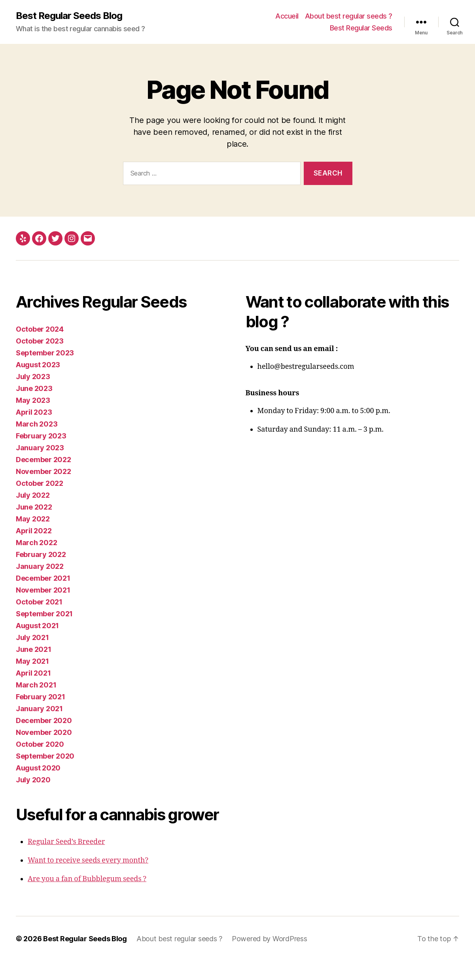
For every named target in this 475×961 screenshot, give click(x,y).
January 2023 (40, 448)
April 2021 (33, 673)
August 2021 (37, 625)
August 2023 (38, 365)
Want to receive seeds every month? (88, 860)
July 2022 (33, 495)
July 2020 (33, 780)
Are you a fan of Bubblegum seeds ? (87, 879)
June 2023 (34, 388)
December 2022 (43, 459)
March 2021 (36, 685)
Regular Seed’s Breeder (66, 841)
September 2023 (45, 353)
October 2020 (40, 744)
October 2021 (39, 602)
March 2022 (36, 542)
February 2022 (41, 554)
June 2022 (34, 507)
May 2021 (32, 661)
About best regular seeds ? (348, 16)
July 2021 (32, 637)
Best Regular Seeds (361, 28)
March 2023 (36, 424)
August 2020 (38, 768)
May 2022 (33, 519)
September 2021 (44, 614)
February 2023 (41, 436)
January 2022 (40, 566)
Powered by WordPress (269, 939)
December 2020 (44, 720)
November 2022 (43, 471)
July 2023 (33, 376)
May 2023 (33, 400)
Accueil (287, 16)
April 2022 (33, 531)
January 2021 (39, 708)
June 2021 (33, 649)
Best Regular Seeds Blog (69, 16)
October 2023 (40, 341)
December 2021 (43, 578)
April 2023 (34, 412)
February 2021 (40, 697)
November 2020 (44, 732)
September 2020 (45, 756)
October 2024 (40, 329)
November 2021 (43, 590)
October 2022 (39, 483)
